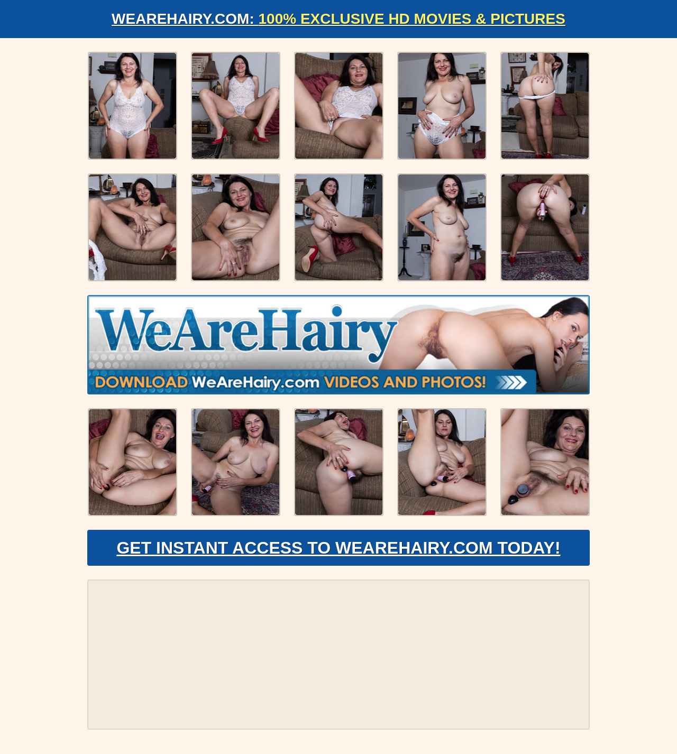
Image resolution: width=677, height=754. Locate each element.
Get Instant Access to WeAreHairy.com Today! (338, 547)
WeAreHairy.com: (338, 19)
